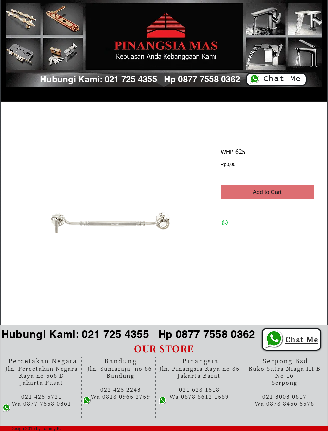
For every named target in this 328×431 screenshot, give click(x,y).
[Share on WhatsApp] (225, 223)
